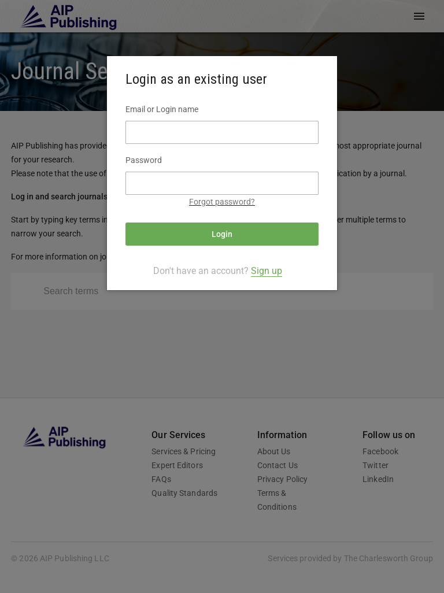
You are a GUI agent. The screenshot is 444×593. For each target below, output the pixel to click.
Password (143, 160)
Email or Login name (161, 109)
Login (222, 234)
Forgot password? (222, 201)
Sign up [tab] (266, 270)
